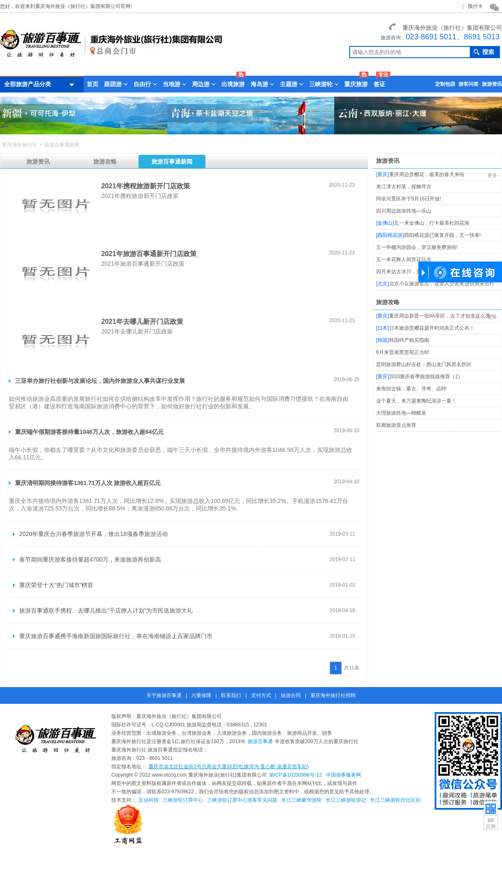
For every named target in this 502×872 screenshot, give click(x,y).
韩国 (382, 340)
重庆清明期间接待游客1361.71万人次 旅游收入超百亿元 (88, 483)
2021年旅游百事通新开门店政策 (149, 253)
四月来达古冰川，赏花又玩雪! (409, 271)
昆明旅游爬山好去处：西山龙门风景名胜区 (423, 364)
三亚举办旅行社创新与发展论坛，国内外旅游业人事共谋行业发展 (100, 380)
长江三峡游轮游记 (346, 800)
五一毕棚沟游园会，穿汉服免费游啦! (417, 247)
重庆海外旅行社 (19, 145)
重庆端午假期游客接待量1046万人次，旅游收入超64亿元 (89, 431)
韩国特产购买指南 (409, 340)
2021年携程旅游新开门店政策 (145, 186)
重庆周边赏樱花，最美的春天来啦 (426, 174)
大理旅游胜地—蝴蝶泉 (401, 413)
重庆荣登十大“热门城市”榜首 (56, 585)
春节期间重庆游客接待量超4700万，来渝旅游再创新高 (90, 559)
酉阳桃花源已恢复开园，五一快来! (442, 235)
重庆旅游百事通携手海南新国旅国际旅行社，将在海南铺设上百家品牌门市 (116, 636)
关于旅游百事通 (164, 695)
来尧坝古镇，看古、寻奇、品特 (411, 389)
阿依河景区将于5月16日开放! (408, 199)
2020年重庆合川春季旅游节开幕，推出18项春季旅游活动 (93, 534)
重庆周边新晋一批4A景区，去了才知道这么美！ (442, 316)
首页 (92, 84)
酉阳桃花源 (389, 235)
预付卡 (475, 6)
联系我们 (231, 695)
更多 (492, 175)
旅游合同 (291, 695)
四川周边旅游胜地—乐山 (403, 211)
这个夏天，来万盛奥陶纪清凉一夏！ (416, 401)
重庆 (382, 174)
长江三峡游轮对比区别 (395, 800)
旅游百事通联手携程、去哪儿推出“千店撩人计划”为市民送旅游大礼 (106, 610)
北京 (382, 284)
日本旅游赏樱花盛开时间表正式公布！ (431, 328)
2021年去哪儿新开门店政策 (142, 321)
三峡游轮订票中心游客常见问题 (242, 800)
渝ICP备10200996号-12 (295, 775)
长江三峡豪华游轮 (302, 800)
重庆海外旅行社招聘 (333, 695)
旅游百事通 (260, 741)
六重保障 (201, 695)
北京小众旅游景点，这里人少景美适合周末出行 (441, 284)
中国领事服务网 (343, 775)
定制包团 (445, 84)
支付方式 (261, 695)
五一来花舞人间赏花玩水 (403, 259)
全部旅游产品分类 (39, 84)
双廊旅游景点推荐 (396, 425)
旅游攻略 (388, 302)
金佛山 (384, 223)
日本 (382, 328)
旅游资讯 (492, 84)
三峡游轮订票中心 (183, 800)
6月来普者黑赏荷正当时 (402, 352)
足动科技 (148, 800)
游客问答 (468, 84)
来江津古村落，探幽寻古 (403, 187)
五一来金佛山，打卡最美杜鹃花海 (431, 223)
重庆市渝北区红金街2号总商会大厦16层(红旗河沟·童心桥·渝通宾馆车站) (229, 766)
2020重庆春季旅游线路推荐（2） (426, 377)
